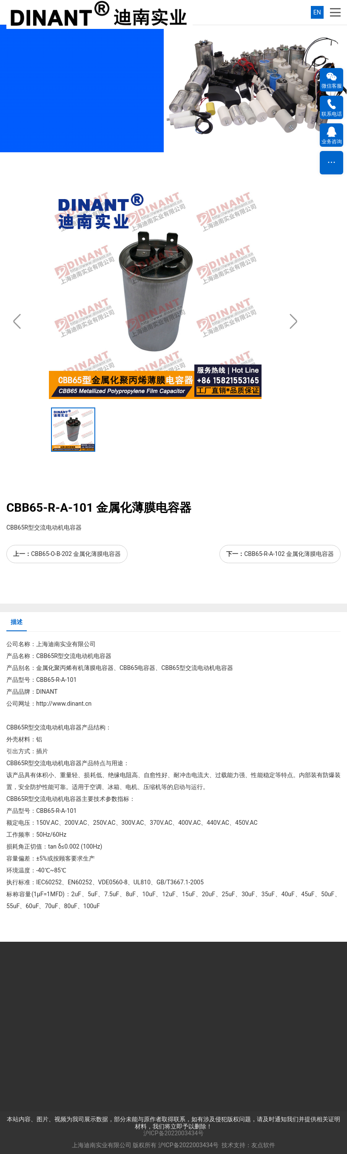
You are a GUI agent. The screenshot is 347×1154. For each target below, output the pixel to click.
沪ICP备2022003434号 (173, 1133)
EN (317, 12)
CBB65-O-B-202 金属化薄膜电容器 (76, 553)
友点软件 (263, 1145)
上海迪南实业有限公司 (101, 1145)
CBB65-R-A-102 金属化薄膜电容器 (289, 553)
